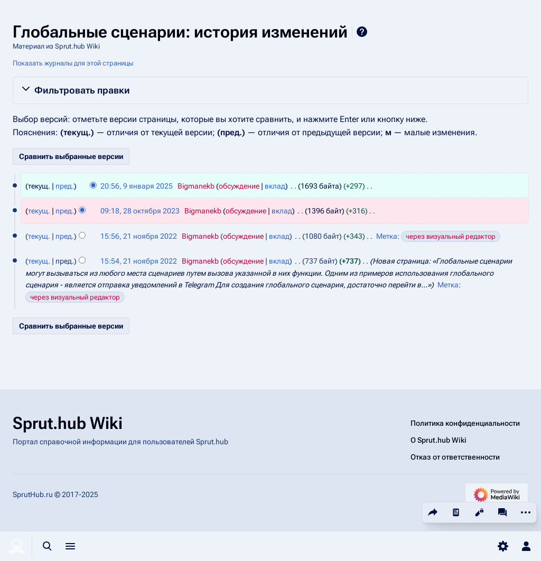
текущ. (39, 211)
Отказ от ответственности (455, 457)
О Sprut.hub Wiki (439, 440)
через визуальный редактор (451, 236)
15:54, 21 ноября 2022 (138, 261)
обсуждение (239, 186)
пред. (64, 186)
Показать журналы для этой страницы (73, 63)
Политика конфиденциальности (465, 423)
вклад (275, 186)
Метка (386, 236)
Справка (362, 31)
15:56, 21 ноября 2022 (138, 236)
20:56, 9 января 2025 (136, 186)
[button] (270, 90)
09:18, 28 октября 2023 (140, 211)
